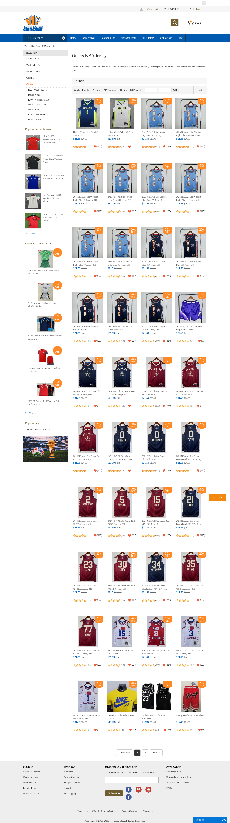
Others (55, 46)
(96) (191, 341)
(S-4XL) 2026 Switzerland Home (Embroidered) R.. (51, 139)
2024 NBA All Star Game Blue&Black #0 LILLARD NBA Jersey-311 (120, 459)
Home (73, 37)
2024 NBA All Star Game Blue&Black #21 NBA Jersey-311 (190, 524)
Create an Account (31, 771)
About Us (68, 771)
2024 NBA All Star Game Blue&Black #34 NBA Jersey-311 (155, 589)
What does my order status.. (179, 782)
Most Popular (82, 89)
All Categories (46, 38)
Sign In (149, 9)
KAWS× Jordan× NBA (38, 99)
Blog (180, 37)
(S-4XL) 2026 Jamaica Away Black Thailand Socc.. (53, 158)
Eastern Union (32, 58)
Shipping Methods (72, 782)
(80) (122, 730)
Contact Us (166, 37)
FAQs (169, 788)
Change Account (30, 777)
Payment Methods (72, 777)
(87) (157, 730)
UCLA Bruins (34, 119)
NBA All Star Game (37, 104)
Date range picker (174, 771)
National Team (128, 37)
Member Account (31, 793)
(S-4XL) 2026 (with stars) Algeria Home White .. (52, 198)
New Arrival (88, 37)
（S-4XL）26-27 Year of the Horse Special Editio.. (53, 217)
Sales (97, 89)
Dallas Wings (34, 95)
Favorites (110, 89)
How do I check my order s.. (179, 777)
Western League (33, 65)
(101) (192, 730)
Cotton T (30, 77)
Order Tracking (30, 782)
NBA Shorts (33, 109)
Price (135, 89)
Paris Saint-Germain (37, 114)
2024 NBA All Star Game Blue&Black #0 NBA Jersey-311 (189, 459)
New (123, 89)
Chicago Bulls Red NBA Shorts (190, 715)
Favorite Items (29, 788)
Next (156, 752)
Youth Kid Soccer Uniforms (37, 429)
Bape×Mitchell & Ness (38, 90)
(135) (89, 146)
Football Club (108, 37)
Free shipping (70, 793)
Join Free (159, 9)
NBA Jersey (148, 37)
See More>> (31, 233)
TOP (215, 497)
